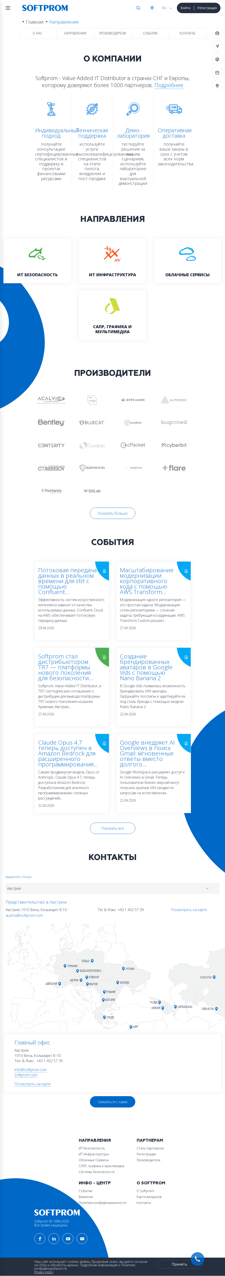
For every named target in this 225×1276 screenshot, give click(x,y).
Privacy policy (43, 1272)
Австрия (152, 8)
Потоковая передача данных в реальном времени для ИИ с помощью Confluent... (67, 581)
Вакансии (86, 1197)
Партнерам (150, 1140)
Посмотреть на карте (189, 909)
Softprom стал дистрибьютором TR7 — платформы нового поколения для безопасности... (65, 667)
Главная (35, 22)
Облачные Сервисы (94, 1160)
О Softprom (151, 1183)
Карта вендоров (149, 1197)
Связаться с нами (112, 1101)
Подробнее (168, 85)
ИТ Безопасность (92, 1148)
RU (164, 8)
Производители (112, 33)
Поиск (138, 8)
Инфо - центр (95, 1183)
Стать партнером (150, 1148)
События (150, 33)
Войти (185, 8)
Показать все (112, 828)
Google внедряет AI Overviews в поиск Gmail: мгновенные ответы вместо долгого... (147, 753)
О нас (37, 33)
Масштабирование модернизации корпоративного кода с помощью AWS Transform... (147, 581)
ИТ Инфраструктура (94, 1154)
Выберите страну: (19, 877)
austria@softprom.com (24, 915)
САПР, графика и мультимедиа (101, 1166)
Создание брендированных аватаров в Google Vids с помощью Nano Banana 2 (146, 667)
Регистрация (207, 8)
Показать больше (112, 513)
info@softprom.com (31, 1069)
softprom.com (26, 1074)
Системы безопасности (97, 1172)
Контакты (187, 33)
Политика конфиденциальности (102, 1202)
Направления (75, 33)
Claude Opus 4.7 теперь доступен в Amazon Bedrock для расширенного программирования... (68, 753)
